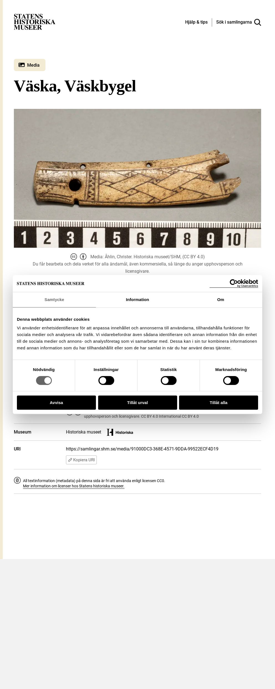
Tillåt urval (137, 402)
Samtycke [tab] (54, 299)
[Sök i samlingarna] (238, 22)
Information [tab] (137, 299)
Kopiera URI (81, 459)
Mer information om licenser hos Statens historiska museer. (73, 486)
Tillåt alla (219, 402)
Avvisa (56, 402)
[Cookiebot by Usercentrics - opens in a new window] (234, 283)
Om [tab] (220, 299)
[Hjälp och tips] (196, 22)
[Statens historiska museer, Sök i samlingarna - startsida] (34, 21)
